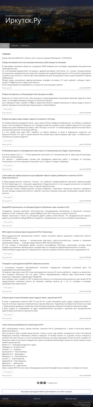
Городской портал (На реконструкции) (23, 19)
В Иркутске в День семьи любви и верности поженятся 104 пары (28, 119)
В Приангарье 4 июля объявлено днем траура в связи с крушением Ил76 (32, 297)
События (14, 45)
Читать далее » (8, 109)
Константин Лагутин (85, 404)
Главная (5, 45)
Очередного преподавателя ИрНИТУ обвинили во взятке (25, 263)
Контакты (25, 45)
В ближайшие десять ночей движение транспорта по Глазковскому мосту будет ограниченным (41, 151)
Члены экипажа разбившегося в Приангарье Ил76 (22, 325)
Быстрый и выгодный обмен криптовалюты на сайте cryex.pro (46, 391)
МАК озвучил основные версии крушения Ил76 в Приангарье (27, 232)
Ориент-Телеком (85, 405)
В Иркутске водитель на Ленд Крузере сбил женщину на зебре (27, 94)
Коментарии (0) (7, 88)
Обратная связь (71, 399)
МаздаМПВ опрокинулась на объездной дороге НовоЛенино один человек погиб (35, 207)
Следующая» (52, 383)
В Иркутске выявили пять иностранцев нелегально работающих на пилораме (34, 62)
